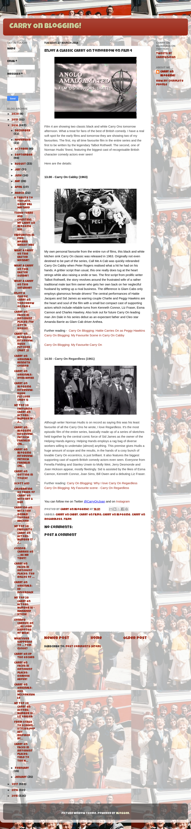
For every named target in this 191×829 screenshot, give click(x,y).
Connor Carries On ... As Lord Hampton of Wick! (23, 627)
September (23, 155)
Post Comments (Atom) (83, 646)
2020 (16, 114)
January (21, 777)
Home (96, 638)
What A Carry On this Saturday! (23, 284)
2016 (15, 790)
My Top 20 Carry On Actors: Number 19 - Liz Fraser (24, 710)
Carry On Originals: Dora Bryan (24, 374)
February (22, 768)
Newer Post (56, 638)
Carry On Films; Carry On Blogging (104, 515)
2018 (15, 125)
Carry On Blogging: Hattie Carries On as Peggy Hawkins (107, 330)
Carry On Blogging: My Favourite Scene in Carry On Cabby (84, 335)
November (23, 140)
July (18, 170)
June (18, 176)
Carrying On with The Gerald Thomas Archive (23, 515)
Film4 (67, 519)
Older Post (135, 638)
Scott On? (22, 484)
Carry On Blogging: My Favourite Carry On (73, 344)
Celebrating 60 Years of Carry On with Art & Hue (24, 496)
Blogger (122, 813)
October (22, 149)
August (20, 164)
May (18, 181)
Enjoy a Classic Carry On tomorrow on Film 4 (24, 300)
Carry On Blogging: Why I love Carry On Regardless (102, 483)
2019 (15, 120)
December (22, 131)
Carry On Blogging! (45, 26)
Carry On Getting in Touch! (23, 475)
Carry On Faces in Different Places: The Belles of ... (24, 571)
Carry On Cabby (67, 515)
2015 (15, 796)
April (19, 187)
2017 (15, 784)
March (20, 193)
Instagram (123, 501)
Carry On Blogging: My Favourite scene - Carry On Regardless (86, 488)
